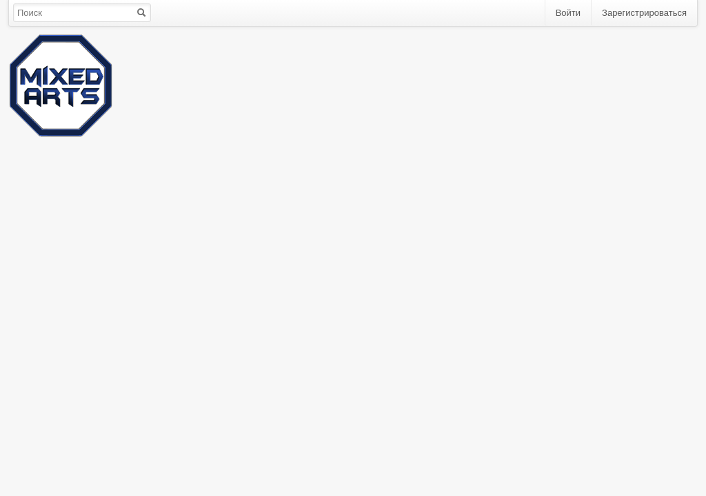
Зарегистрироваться (644, 13)
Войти (568, 13)
